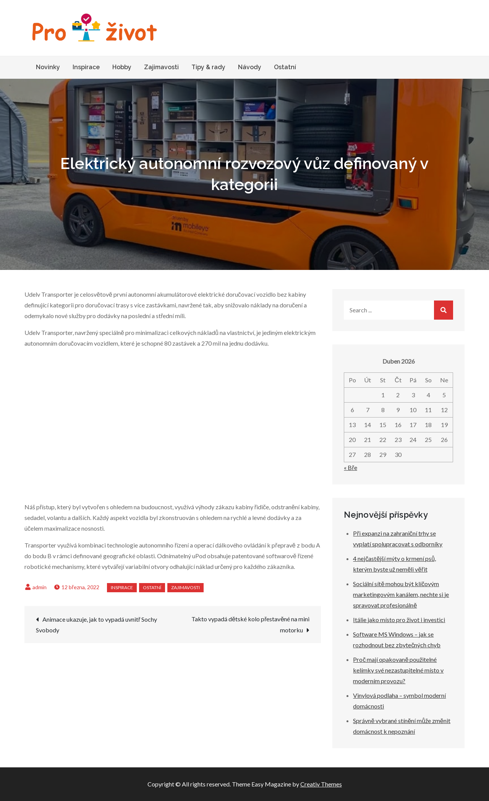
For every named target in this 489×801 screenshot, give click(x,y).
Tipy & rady (208, 67)
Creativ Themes (321, 784)
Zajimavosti (161, 67)
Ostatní (285, 67)
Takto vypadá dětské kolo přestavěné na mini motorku (250, 624)
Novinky (48, 67)
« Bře (350, 467)
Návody (249, 67)
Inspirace (86, 67)
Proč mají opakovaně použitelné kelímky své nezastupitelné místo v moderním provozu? (398, 670)
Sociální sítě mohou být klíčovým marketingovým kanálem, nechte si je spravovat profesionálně (401, 594)
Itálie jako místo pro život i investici (399, 619)
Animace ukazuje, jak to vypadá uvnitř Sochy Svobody (96, 625)
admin (39, 587)
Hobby (121, 67)
